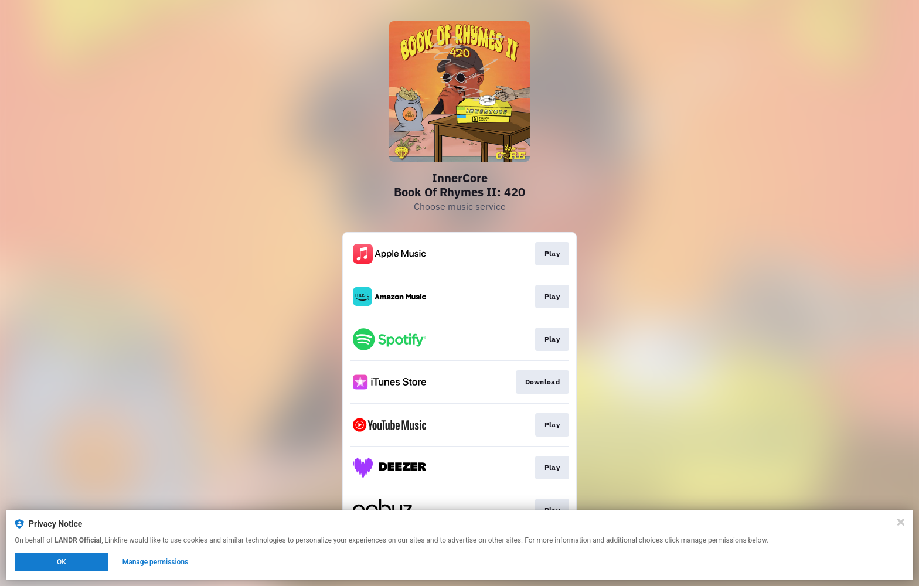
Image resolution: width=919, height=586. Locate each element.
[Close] (900, 522)
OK (61, 562)
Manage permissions (155, 562)
